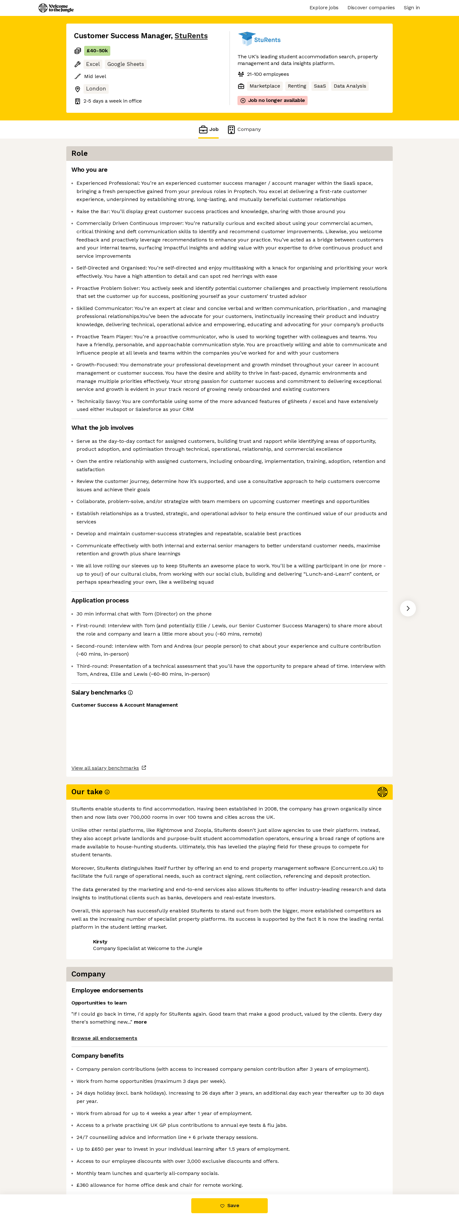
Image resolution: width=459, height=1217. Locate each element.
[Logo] (56, 8)
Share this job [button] (91, 1168)
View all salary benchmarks (105, 1143)
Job (208, 129)
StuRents (191, 36)
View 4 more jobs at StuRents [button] (155, 1168)
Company (243, 129)
